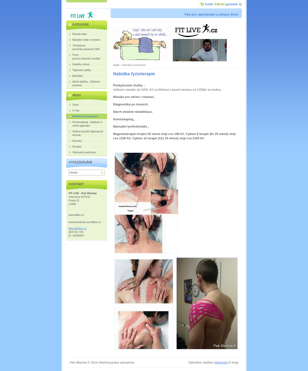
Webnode (221, 362)
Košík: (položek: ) (223, 4)
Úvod (116, 65)
